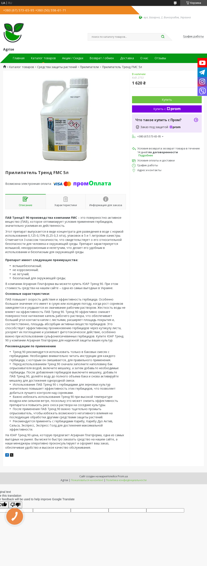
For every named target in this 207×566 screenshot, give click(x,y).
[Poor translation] (15, 504)
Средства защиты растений (57, 67)
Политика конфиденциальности (126, 480)
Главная (19, 58)
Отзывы (160, 58)
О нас (144, 58)
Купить (167, 100)
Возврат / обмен (102, 58)
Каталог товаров (43, 58)
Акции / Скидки (72, 58)
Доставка (127, 58)
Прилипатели (89, 67)
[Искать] (162, 37)
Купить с (167, 109)
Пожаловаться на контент (87, 480)
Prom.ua (123, 476)
